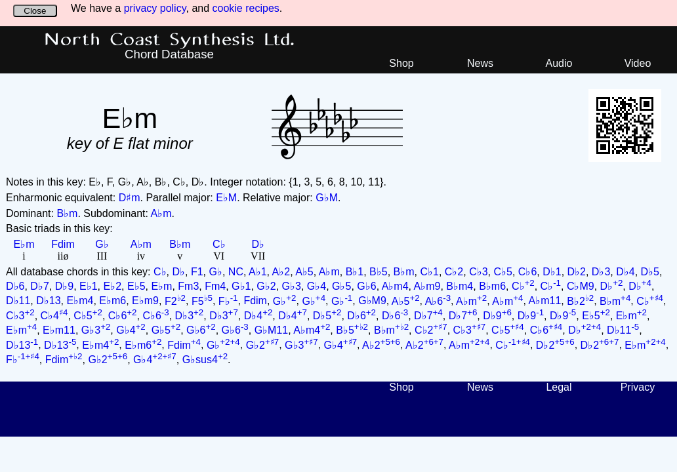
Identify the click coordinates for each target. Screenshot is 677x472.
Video (638, 63)
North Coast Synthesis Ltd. (169, 40)
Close (35, 11)
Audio (559, 63)
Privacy (638, 387)
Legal (558, 387)
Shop (401, 63)
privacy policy (155, 8)
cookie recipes (246, 8)
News (480, 63)
